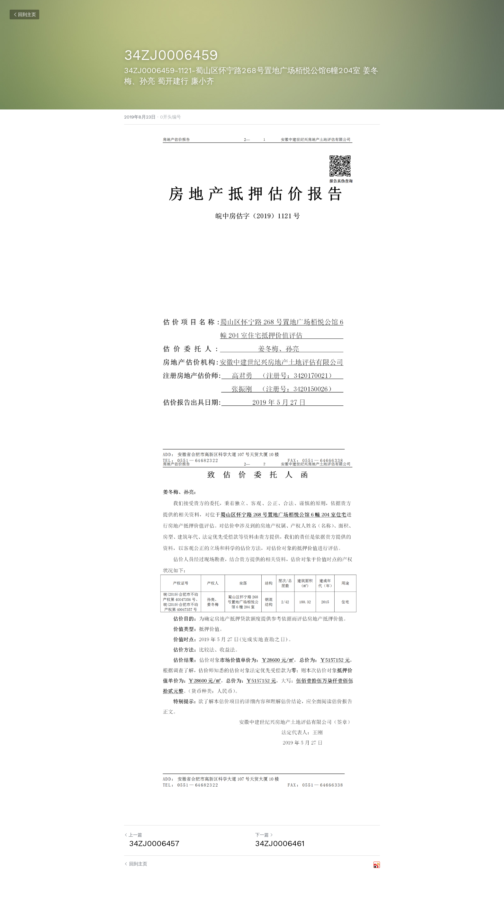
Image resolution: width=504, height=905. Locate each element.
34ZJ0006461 (279, 843)
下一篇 (264, 834)
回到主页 (24, 14)
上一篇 (133, 834)
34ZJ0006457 (151, 843)
